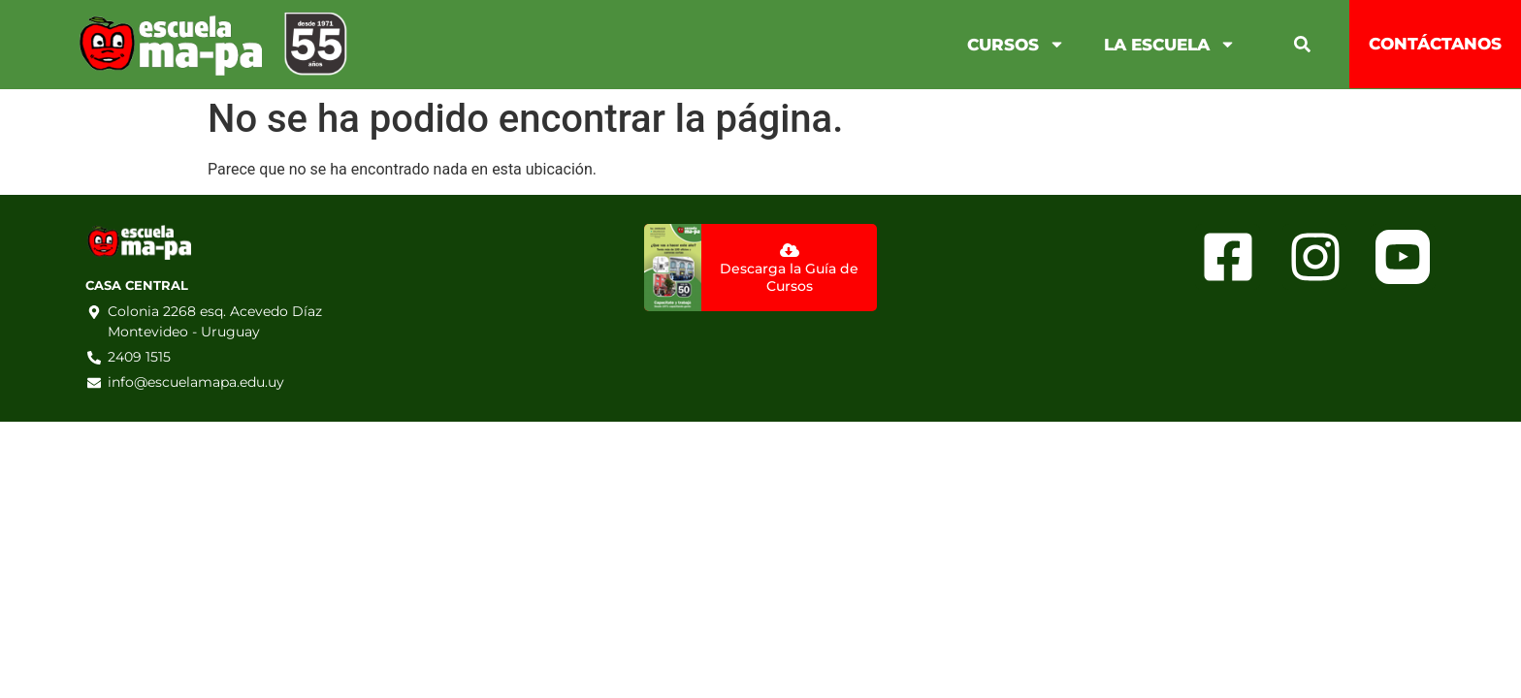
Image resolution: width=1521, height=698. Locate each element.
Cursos (1016, 44)
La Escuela (1170, 44)
